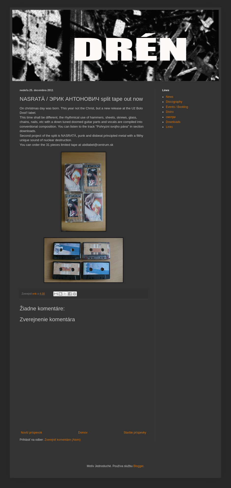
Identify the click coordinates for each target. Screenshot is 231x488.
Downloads (173, 122)
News (169, 97)
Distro (169, 112)
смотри (171, 117)
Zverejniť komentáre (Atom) (62, 439)
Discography (174, 101)
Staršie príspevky (135, 432)
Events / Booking (177, 107)
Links (169, 127)
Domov (82, 432)
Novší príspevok (31, 432)
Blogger (138, 466)
